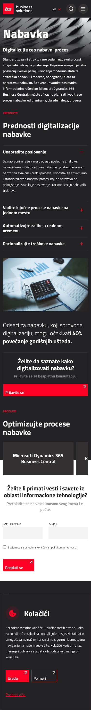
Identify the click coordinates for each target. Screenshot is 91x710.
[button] (83, 9)
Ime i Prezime (12, 524)
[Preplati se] (18, 565)
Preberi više (16, 694)
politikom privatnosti (63, 547)
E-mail (53, 524)
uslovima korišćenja (37, 547)
